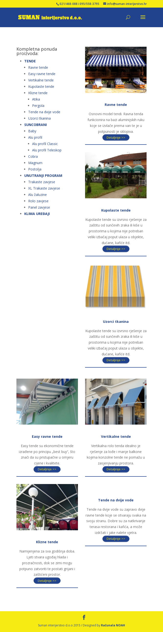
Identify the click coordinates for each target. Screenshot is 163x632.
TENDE (30, 61)
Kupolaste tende (41, 86)
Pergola (38, 105)
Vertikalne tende (41, 80)
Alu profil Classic (45, 143)
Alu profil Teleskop (47, 150)
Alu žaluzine (37, 194)
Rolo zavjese (38, 201)
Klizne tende (38, 92)
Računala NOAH (113, 625)
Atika (36, 99)
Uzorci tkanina (39, 118)
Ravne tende (38, 67)
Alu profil (35, 137)
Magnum (35, 162)
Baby (32, 131)
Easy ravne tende (41, 73)
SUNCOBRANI (35, 124)
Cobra (33, 156)
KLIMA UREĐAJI (37, 213)
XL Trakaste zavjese (44, 188)
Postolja (34, 169)
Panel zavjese (39, 207)
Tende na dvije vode (44, 112)
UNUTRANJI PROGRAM (43, 175)
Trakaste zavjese (41, 182)
